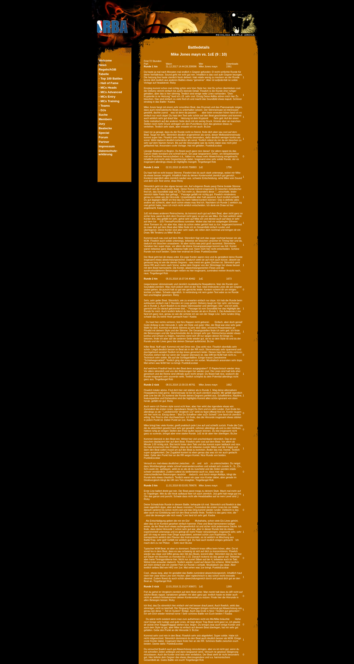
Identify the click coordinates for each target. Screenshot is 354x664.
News (103, 65)
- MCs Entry (107, 96)
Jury (102, 123)
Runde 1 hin (151, 66)
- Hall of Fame (108, 83)
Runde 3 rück (151, 586)
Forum (103, 137)
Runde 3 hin (151, 485)
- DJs (102, 110)
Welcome (105, 60)
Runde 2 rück (151, 384)
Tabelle (104, 74)
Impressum (107, 146)
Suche (103, 114)
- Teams (104, 105)
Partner (104, 142)
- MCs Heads (108, 87)
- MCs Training (109, 101)
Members (105, 119)
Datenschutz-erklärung (108, 152)
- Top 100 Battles (111, 78)
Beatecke (105, 128)
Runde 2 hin (151, 278)
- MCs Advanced (110, 92)
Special (104, 132)
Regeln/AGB (107, 69)
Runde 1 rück (151, 167)
